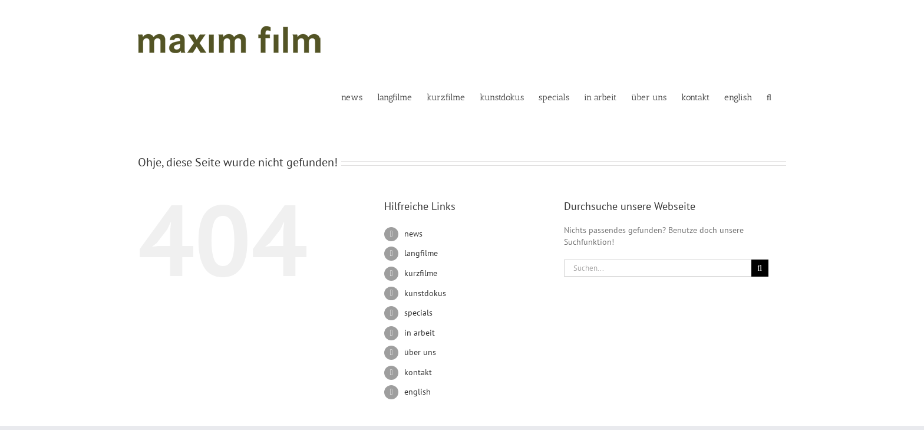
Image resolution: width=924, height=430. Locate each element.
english (417, 391)
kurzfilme (420, 273)
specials (418, 312)
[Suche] (759, 268)
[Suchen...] (657, 268)
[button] (769, 96)
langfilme (421, 253)
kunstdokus (425, 293)
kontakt (418, 372)
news (413, 233)
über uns (420, 352)
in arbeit (419, 332)
